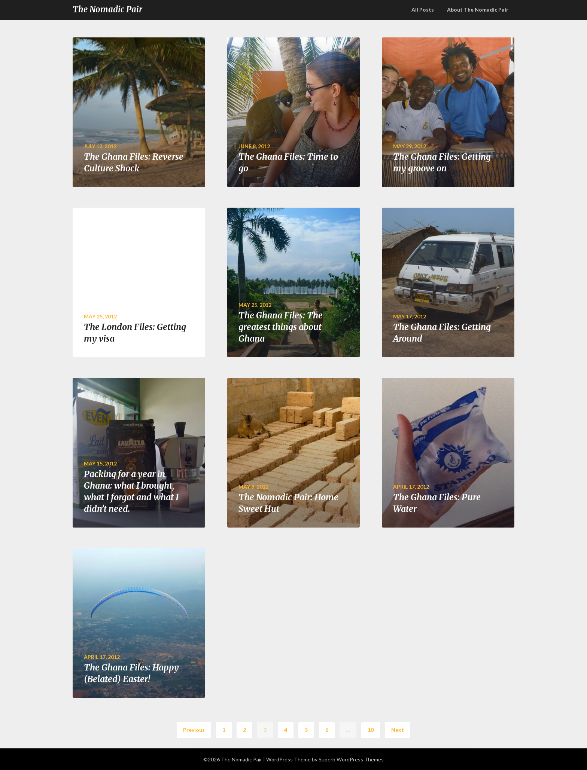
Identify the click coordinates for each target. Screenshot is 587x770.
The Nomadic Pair (107, 9)
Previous (194, 730)
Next (397, 730)
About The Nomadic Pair (477, 9)
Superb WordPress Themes (351, 759)
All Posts (422, 9)
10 (371, 730)
